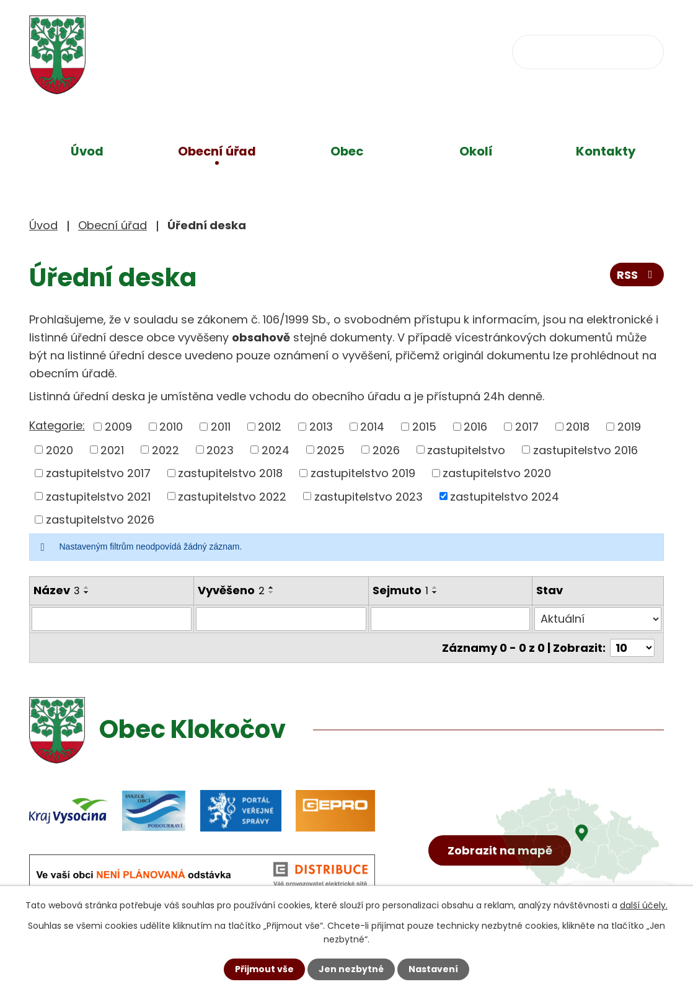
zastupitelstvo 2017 (98, 473)
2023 (220, 449)
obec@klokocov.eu (443, 50)
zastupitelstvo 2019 (363, 473)
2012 (269, 426)
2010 (171, 426)
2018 (577, 426)
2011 (221, 426)
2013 (321, 426)
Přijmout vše (264, 969)
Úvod (87, 151)
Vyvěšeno (231, 590)
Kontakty (606, 151)
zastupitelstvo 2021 (98, 496)
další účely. (644, 905)
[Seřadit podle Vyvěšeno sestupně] (271, 592)
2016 (475, 426)
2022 (165, 449)
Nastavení (433, 969)
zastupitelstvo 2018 (230, 473)
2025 (331, 449)
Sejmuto (400, 590)
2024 (275, 449)
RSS (637, 275)
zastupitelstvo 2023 (368, 496)
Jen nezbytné (351, 969)
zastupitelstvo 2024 (504, 496)
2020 (59, 449)
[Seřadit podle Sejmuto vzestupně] (435, 587)
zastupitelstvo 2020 (497, 473)
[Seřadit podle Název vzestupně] (87, 587)
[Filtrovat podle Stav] (597, 619)
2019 (629, 426)
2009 (118, 426)
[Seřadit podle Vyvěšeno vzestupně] (271, 587)
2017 (527, 426)
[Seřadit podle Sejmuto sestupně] (435, 592)
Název (56, 590)
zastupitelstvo (466, 449)
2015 (424, 426)
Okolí (476, 151)
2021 (112, 449)
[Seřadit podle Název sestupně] (87, 592)
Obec (346, 151)
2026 (386, 449)
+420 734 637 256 (296, 50)
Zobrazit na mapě (500, 850)
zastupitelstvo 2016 (585, 449)
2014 (372, 426)
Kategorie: (57, 425)
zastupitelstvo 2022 (232, 496)
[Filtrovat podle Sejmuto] (451, 619)
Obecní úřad (217, 151)
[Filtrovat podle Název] (112, 619)
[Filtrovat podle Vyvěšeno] (281, 619)
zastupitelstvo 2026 (100, 519)
